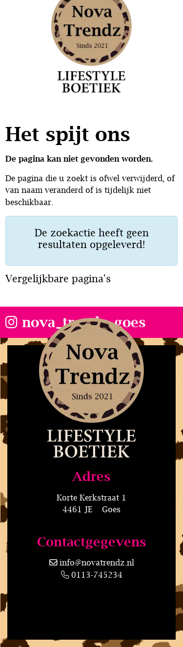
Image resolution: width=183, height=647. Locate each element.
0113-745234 (91, 574)
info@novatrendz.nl (97, 562)
